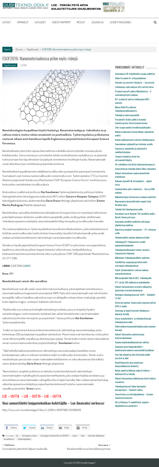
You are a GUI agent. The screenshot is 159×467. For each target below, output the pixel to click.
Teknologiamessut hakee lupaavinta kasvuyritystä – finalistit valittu (130, 388)
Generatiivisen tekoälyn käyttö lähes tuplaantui (135, 168)
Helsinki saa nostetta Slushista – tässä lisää (134, 82)
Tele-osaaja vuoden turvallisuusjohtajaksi (133, 127)
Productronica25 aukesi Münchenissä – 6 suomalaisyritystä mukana (133, 93)
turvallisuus (9, 439)
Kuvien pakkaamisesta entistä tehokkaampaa (134, 139)
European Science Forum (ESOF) (55, 435)
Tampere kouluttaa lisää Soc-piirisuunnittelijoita (128, 158)
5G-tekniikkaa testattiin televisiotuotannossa (135, 164)
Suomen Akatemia (96, 435)
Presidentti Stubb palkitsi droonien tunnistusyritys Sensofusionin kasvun (131, 121)
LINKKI (26, 266)
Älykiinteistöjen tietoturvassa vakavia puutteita (135, 197)
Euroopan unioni (29, 435)
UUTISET (6, 22)
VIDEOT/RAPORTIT (61, 22)
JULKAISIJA (97, 22)
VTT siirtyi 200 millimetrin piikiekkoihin (132, 282)
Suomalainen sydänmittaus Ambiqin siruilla (134, 144)
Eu (17, 435)
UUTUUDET (40, 22)
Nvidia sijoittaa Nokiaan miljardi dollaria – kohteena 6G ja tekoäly (133, 372)
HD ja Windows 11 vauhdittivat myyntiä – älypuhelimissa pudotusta (132, 403)
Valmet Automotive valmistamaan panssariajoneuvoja (129, 336)
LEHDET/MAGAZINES (120, 22)
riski (82, 435)
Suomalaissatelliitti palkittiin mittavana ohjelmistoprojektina (132, 223)
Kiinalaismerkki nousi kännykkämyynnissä (88, 449)
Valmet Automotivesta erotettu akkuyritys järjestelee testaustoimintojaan (133, 288)
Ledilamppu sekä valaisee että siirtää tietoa (134, 87)
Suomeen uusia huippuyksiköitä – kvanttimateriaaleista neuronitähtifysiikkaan (134, 348)
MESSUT (81, 22)
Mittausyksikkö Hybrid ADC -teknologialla (133, 278)
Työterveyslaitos (24, 439)
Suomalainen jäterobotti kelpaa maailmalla (24, 449)
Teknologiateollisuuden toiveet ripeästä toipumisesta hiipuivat (132, 251)
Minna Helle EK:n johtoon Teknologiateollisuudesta (126, 108)
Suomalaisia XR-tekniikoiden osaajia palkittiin (135, 73)
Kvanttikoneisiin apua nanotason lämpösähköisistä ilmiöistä (129, 364)
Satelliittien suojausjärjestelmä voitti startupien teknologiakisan (131, 263)
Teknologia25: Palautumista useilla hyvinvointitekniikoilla (130, 243)
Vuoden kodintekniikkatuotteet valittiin (132, 342)
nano (75, 435)
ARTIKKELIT (22, 22)
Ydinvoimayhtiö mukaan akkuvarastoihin (132, 237)
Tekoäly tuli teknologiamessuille (129, 209)
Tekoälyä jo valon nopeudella (127, 115)
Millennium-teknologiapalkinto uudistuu (132, 257)
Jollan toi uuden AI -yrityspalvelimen (130, 78)
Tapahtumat (32, 49)
